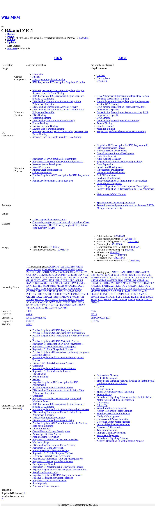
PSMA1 (67, 294)
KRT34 (94, 280)
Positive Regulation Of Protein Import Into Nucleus (122, 180)
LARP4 (56, 283)
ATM (44, 269)
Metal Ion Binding (106, 128)
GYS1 (45, 280)
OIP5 (113, 291)
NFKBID (105, 291)
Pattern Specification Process (111, 148)
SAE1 (81, 296)
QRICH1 (30, 296)
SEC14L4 (39, 299)
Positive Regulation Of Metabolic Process (52, 387)
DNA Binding (39, 115)
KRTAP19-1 (109, 283)
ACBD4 (71, 266)
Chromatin (37, 74)
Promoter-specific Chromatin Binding (50, 450)
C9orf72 (83, 272)
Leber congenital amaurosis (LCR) (49, 219)
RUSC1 (135, 294)
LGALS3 (65, 283)
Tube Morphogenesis (107, 430)
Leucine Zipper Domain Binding (48, 128)
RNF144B (125, 294)
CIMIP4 (63, 275)
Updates (11, 42)
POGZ (78, 291)
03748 (29, 314)
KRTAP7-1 (107, 288)
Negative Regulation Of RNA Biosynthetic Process (57, 475)
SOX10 (30, 302)
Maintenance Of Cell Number (111, 194)
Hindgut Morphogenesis (109, 416)
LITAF (128, 288)
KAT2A (39, 283)
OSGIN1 (30, 291)
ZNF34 (139, 299)
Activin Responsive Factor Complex (114, 411)
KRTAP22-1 (109, 286)
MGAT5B (96, 291)
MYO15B (70, 286)
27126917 (129, 249)
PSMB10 (75, 294)
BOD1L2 (46, 272)
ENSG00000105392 (36, 317)
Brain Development (106, 156)
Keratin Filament (105, 389)
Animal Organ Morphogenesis (47, 169)
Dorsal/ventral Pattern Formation (113, 419)
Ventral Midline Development (111, 408)
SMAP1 (63, 299)
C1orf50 (65, 272)
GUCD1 (38, 280)
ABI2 (64, 266)
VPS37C (30, 307)
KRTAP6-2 (144, 286)
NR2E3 (58, 288)
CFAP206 (54, 275)
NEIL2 (29, 288)
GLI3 (124, 277)
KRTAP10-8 (105, 280)
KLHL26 (140, 277)
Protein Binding (40, 123)
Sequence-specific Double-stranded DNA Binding (56, 137)
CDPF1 (101, 275)
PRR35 (58, 294)
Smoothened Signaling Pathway (112, 438)
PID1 (61, 291)
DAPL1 (133, 275)
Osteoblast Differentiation (109, 427)
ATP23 (145, 272)
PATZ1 (128, 291)
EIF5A (53, 277)
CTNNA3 (36, 277)
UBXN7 (81, 305)
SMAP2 (71, 299)
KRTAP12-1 (130, 280)
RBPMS (57, 296)
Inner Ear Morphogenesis (109, 183)
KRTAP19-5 (135, 283)
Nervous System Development (47, 164)
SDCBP (30, 299)
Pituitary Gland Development (111, 432)
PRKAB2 (42, 294)
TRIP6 (94, 299)
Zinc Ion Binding (105, 126)
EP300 (60, 277)
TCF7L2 (43, 305)
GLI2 (118, 277)
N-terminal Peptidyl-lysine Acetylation (51, 456)
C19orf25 (56, 272)
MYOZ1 (79, 286)
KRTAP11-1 (117, 280)
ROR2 (74, 296)
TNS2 (63, 305)
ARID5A (137, 272)
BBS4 (94, 275)
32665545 (130, 238)
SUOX (81, 302)
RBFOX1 (47, 296)
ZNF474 (148, 299)
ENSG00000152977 (101, 317)
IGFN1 (66, 280)
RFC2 (117, 294)
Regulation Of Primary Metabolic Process (52, 461)
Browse (11, 34)
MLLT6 (60, 286)
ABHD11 (116, 272)
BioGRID (12, 48)
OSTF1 (39, 291)
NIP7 (43, 288)
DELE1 (45, 277)
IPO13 (73, 280)
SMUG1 (80, 299)
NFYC (37, 288)
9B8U (29, 324)
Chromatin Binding (41, 118)
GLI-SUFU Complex (107, 378)
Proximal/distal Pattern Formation (113, 424)
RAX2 (39, 296)
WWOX (123, 299)
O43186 (30, 321)
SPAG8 (103, 296)
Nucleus (36, 76)
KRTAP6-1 (133, 286)
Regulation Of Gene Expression (48, 447)
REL (111, 294)
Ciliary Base (103, 402)
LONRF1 (37, 286)
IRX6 (80, 280)
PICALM (53, 291)
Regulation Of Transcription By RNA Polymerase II (57, 161)
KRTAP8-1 (119, 288)
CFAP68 (109, 275)
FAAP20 (68, 277)
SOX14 (38, 302)
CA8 (28, 275)
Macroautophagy (40, 442)
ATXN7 (71, 269)
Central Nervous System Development (116, 153)
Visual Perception (41, 167)
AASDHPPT (54, 266)
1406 (28, 311)
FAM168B (96, 277)
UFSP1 (115, 299)
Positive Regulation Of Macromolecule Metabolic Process (60, 409)
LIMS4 (81, 283)
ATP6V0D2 (53, 269)
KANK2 (30, 283)
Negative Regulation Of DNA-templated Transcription (59, 469)
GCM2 (84, 277)
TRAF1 (149, 296)
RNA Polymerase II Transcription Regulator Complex (58, 82)
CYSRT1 (124, 275)
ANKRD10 (126, 272)
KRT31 (149, 277)
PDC (45, 291)
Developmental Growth (43, 464)
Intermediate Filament (108, 375)
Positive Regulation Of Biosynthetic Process (54, 368)
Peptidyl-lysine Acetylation (45, 436)
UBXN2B (71, 305)
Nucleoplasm (103, 78)
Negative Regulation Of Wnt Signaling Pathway (120, 441)
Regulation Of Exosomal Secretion (49, 480)
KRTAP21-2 (97, 286)
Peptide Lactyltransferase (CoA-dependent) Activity (57, 458)
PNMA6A (69, 291)
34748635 (54, 247)
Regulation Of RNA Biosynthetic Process (52, 349)
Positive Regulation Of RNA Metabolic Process (55, 341)
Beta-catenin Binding (42, 426)
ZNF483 (54, 307)
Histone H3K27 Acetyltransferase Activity (53, 420)
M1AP (46, 286)
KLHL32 (47, 283)
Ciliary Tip (102, 405)
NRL (64, 288)
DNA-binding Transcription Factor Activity (53, 120)
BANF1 (79, 269)
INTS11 (132, 277)
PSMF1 (84, 294)
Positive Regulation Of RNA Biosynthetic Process (56, 330)
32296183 (84, 38)
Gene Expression (105, 164)
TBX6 (35, 305)
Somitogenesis (39, 483)
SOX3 (45, 302)
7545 (93, 311)
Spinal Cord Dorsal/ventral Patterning (115, 391)
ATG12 (37, 269)
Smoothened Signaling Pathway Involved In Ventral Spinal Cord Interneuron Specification (125, 382)
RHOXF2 (66, 296)
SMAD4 (143, 294)
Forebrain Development (108, 178)
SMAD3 (54, 299)
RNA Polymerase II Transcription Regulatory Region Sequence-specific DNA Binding (58, 91)
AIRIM (79, 266)
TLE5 (142, 296)
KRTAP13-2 (143, 280)
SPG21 (59, 302)
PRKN (51, 294)
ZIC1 (122, 58)
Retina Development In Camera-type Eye (52, 180)
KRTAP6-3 (96, 288)
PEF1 (135, 291)
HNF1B (58, 280)
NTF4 (71, 288)
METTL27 (148, 288)
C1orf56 (74, 272)
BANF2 (30, 272)
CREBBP (72, 275)
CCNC (35, 275)
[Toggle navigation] (2, 26)
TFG (50, 305)
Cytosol (101, 386)
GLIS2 (29, 280)
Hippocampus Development (110, 169)
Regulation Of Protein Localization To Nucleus (55, 439)
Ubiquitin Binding (41, 428)
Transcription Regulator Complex (48, 79)
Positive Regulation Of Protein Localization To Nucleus (59, 423)
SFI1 (47, 299)
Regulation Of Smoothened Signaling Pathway (120, 161)
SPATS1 (111, 296)
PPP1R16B (31, 294)
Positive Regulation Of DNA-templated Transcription (123, 186)
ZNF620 (95, 302)
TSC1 (100, 299)
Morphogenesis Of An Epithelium (113, 413)
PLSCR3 (95, 294)
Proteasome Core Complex (45, 486)
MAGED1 (138, 288)
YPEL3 (131, 299)
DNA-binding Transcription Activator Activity (55, 107)
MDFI (53, 286)
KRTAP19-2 (122, 283)
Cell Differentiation (41, 172)
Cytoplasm (102, 81)
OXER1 (120, 291)
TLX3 (56, 305)
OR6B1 (78, 288)
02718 (94, 314)
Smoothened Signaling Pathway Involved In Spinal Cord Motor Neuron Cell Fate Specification (124, 398)
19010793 (121, 255)
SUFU (74, 302)
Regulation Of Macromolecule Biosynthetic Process (57, 467)
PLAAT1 (142, 291)
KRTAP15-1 (97, 283)
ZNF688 (63, 307)
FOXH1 (77, 277)
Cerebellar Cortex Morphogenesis (113, 421)
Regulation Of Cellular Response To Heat (52, 453)
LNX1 (29, 286)
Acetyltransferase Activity (45, 472)
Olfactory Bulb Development (111, 172)
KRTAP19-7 (148, 283)
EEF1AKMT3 (144, 275)
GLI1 (112, 277)
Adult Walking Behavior (109, 159)
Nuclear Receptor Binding (45, 126)
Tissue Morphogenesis (108, 435)
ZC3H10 (39, 307)
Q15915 (95, 321)
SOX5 (52, 302)
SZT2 (29, 305)
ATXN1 (63, 269)
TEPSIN (135, 296)
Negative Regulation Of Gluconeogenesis (52, 478)
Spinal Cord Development (109, 167)
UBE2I (107, 299)
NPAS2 (50, 288)
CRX (58, 58)
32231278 (119, 258)
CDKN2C (44, 275)
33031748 (63, 249)
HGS (51, 280)
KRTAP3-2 (121, 286)
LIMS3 (74, 283)
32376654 (119, 236)
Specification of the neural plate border (116, 202)
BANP (38, 272)
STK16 (66, 302)
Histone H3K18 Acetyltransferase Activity (53, 363)
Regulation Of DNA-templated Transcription (54, 159)
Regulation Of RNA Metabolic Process (51, 371)
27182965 (117, 244)
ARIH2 (30, 269)
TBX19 (126, 296)
